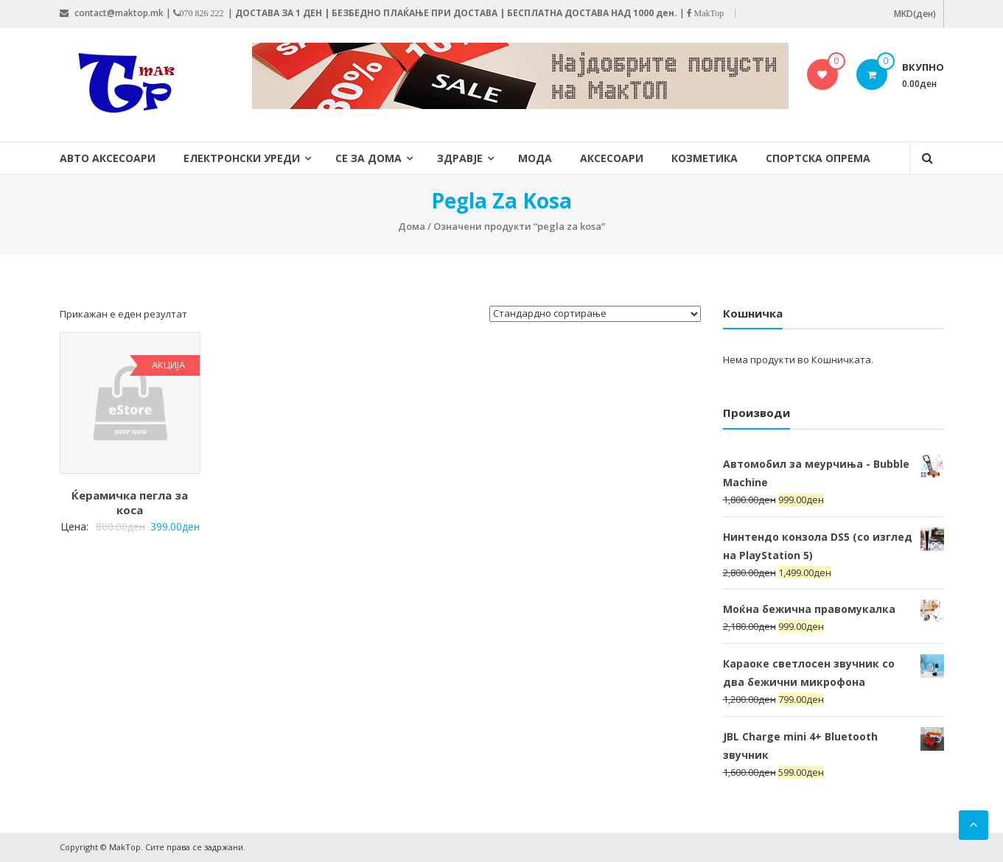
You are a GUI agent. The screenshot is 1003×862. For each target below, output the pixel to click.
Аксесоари (611, 158)
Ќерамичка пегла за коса (129, 502)
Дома (411, 226)
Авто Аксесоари (107, 158)
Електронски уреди (242, 158)
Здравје (460, 158)
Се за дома (368, 158)
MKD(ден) (915, 13)
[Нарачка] (595, 314)
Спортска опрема (818, 158)
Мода (535, 158)
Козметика (704, 158)
